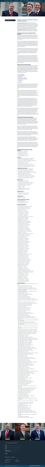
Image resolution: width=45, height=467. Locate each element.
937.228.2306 (17, 460)
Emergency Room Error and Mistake (22, 77)
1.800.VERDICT (17, 461)
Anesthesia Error (20, 82)
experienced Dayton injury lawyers (21, 29)
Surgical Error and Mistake (21, 74)
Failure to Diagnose (20, 76)
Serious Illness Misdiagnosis (21, 75)
